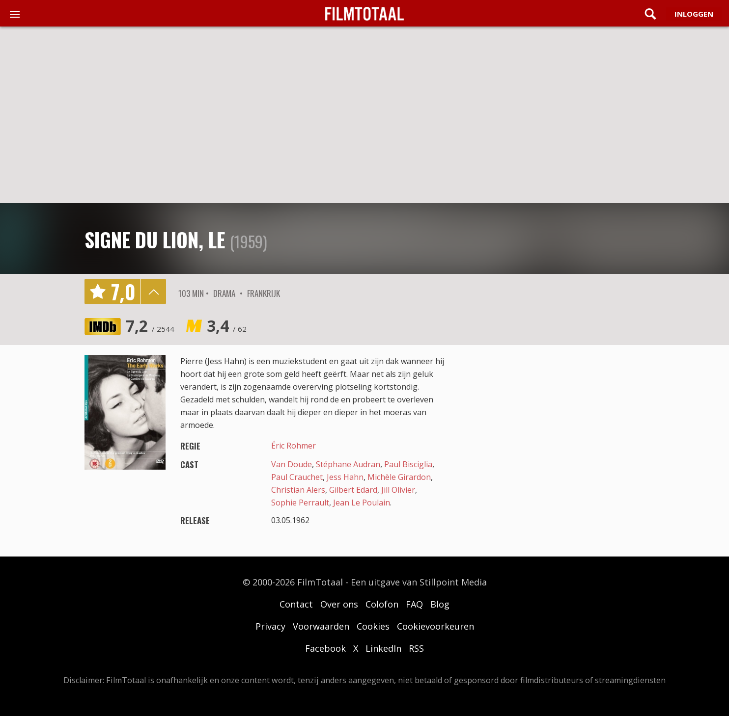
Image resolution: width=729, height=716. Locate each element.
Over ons (339, 604)
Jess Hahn (345, 477)
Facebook (325, 648)
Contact (296, 604)
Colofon (381, 604)
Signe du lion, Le (154, 239)
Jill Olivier (398, 489)
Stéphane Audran (348, 464)
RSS (416, 648)
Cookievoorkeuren (435, 626)
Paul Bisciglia (408, 464)
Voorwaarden (321, 626)
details (153, 291)
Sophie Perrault (300, 502)
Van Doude (291, 464)
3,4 (227, 325)
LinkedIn (383, 648)
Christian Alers (298, 489)
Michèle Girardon (399, 477)
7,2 (150, 325)
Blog (439, 604)
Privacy (270, 626)
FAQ (414, 604)
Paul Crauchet (297, 477)
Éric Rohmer (293, 445)
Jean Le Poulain (361, 502)
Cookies (373, 626)
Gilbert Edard (353, 489)
